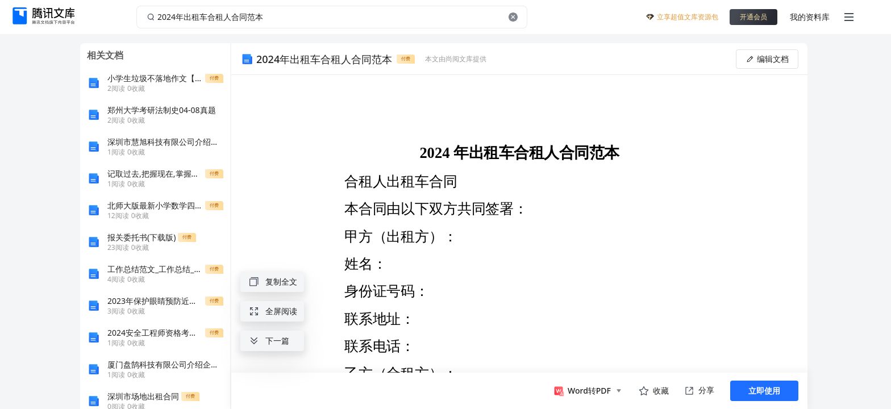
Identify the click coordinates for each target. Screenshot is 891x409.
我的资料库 (810, 16)
